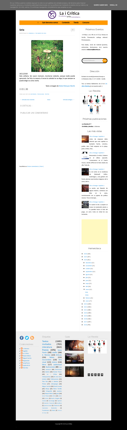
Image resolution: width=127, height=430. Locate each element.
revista (44, 400)
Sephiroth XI (26, 365)
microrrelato (46, 360)
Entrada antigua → (68, 99)
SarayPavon (26, 363)
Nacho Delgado (55, 398)
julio (87, 277)
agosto (88, 274)
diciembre (89, 263)
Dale (105, 60)
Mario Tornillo (57, 389)
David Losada (58, 386)
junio (87, 280)
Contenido (66, 23)
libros (44, 365)
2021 (85, 310)
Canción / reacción (49, 403)
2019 (85, 316)
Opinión (59, 400)
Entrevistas (58, 369)
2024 (85, 260)
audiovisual (57, 365)
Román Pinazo (57, 372)
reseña (54, 353)
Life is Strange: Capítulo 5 (96, 153)
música (54, 362)
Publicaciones (55, 379)
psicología (40, 94)
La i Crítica (26, 353)
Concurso (85, 23)
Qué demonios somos (50, 23)
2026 (85, 254)
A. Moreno (26, 348)
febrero (88, 298)
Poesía (45, 350)
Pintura (44, 384)
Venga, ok (113, 5)
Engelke (25, 351)
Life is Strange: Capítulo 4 (96, 136)
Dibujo (47, 389)
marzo (88, 289)
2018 (85, 319)
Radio (53, 410)
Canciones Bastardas (49, 408)
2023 (85, 304)
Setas (87, 295)
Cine (60, 367)
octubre (88, 268)
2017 (85, 322)
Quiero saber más (101, 5)
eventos (59, 391)
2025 (85, 257)
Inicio (48, 99)
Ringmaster (26, 360)
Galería (47, 372)
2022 (85, 307)
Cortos (47, 398)
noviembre (89, 266)
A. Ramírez (55, 381)
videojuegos (54, 384)
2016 (85, 325)
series (60, 396)
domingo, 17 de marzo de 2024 (37, 33)
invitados (34, 94)
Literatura (47, 347)
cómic (53, 396)
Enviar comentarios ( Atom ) (35, 166)
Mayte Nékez (27, 356)
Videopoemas (46, 377)
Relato (52, 357)
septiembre (89, 271)
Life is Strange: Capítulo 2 (96, 185)
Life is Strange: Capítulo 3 (96, 169)
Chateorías (57, 405)
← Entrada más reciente (27, 99)
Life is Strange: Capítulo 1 (96, 202)
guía (57, 393)
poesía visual (47, 405)
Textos (47, 94)
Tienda (76, 23)
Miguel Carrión (27, 358)
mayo (87, 283)
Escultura (59, 403)
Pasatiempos (45, 410)
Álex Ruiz (25, 368)
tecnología (52, 400)
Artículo (59, 355)
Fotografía (49, 391)
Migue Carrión (46, 386)
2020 (85, 313)
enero (87, 301)
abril (87, 286)
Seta (21, 30)
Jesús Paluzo (45, 396)
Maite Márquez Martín (67, 86)
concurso (48, 369)
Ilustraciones (50, 367)
